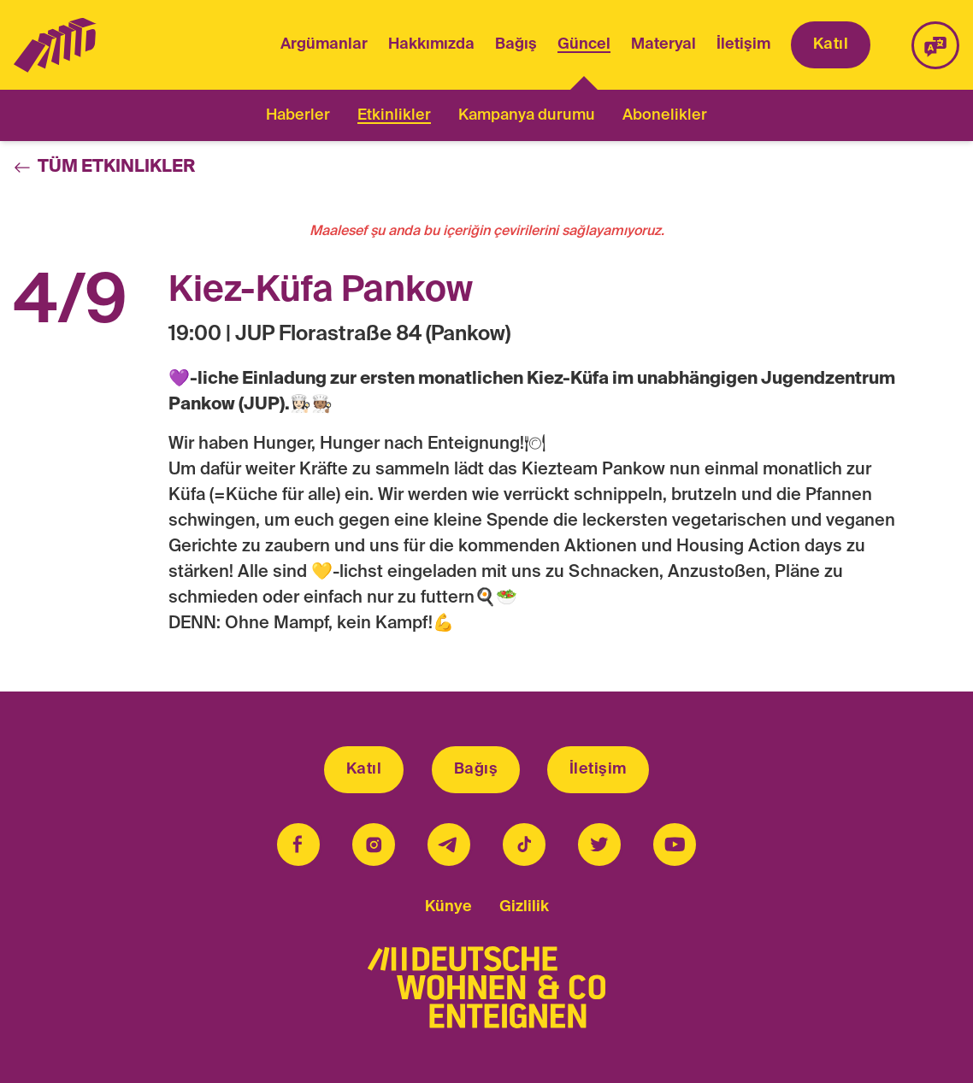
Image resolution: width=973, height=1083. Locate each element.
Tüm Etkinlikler (104, 167)
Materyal (663, 44)
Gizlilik (524, 907)
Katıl (830, 44)
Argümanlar (324, 44)
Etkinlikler (394, 115)
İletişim (743, 44)
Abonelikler (664, 115)
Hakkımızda (431, 44)
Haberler (298, 115)
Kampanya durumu (526, 115)
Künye (448, 907)
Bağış (516, 44)
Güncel (583, 46)
